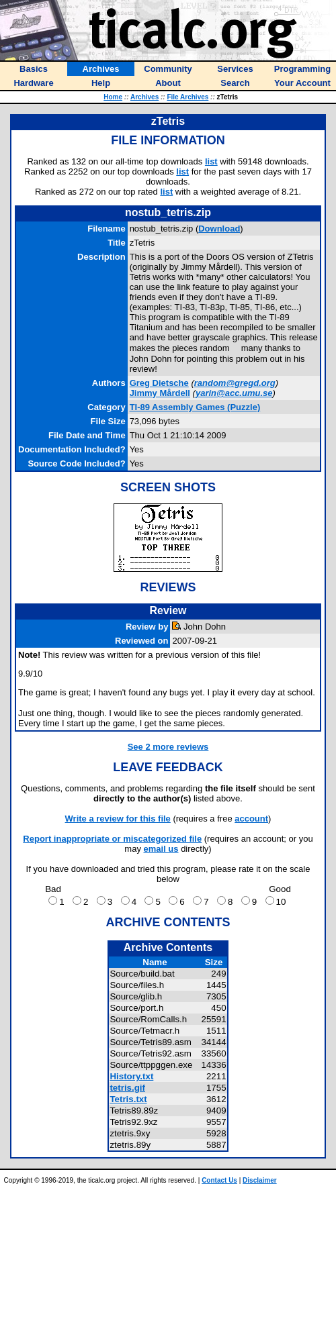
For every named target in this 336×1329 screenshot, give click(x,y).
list (211, 161)
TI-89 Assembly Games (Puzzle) (195, 407)
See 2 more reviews (168, 747)
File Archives (187, 97)
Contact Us (219, 1180)
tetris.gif (127, 1088)
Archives (144, 97)
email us (161, 849)
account (251, 819)
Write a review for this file (118, 819)
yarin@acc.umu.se (234, 393)
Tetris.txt (128, 1099)
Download (219, 229)
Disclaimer (260, 1180)
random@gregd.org (235, 383)
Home (112, 97)
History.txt (131, 1076)
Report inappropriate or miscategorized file (112, 839)
